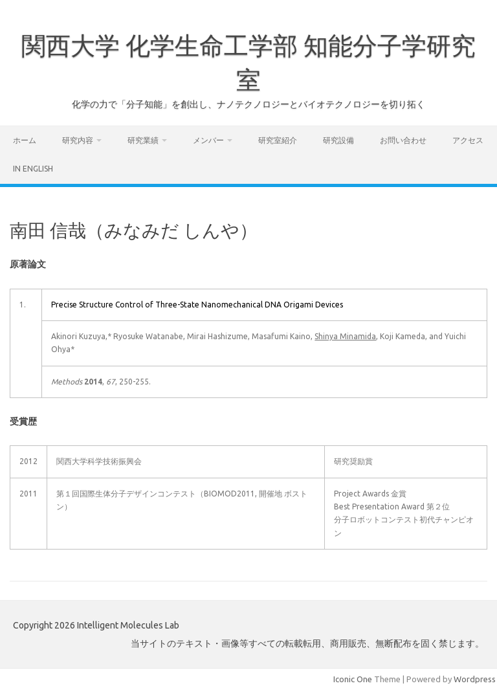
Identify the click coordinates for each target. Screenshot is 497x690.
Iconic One (352, 679)
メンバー (208, 140)
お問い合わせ (403, 140)
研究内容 (77, 140)
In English (33, 168)
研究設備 (338, 140)
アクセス (467, 140)
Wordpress (475, 679)
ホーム (24, 140)
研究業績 (143, 140)
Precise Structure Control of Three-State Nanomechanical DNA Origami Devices (197, 304)
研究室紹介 (277, 140)
